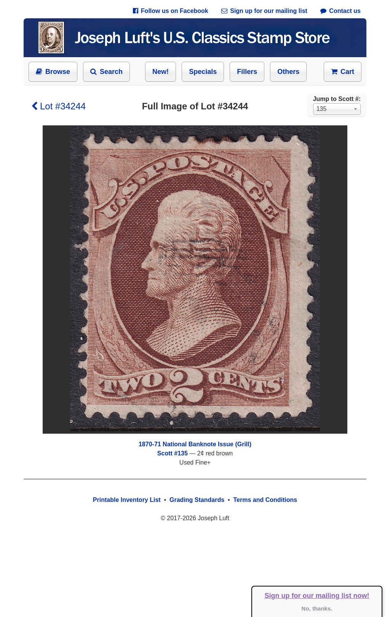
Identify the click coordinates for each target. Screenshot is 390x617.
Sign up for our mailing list (264, 11)
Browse (53, 71)
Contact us (340, 11)
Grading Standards (196, 500)
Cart (342, 71)
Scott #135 (172, 453)
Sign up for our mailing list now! (317, 595)
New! (160, 71)
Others (288, 71)
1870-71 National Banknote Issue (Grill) (195, 444)
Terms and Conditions (265, 500)
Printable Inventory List (127, 500)
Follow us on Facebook (170, 11)
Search (106, 71)
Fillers (247, 71)
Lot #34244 (58, 106)
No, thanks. (317, 608)
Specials (203, 71)
